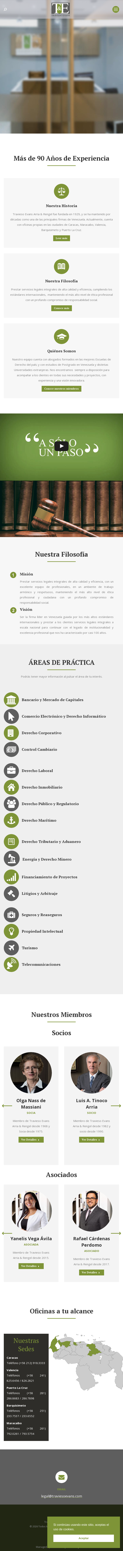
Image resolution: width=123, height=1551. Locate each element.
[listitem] (80, 1342)
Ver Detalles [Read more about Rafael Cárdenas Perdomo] (91, 1272)
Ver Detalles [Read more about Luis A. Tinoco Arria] (91, 1139)
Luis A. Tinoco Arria (91, 1103)
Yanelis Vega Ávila (31, 1238)
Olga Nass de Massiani (31, 1103)
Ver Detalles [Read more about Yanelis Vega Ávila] (30, 1266)
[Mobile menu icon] (115, 9)
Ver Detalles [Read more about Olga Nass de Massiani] (30, 1139)
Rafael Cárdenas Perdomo (91, 1241)
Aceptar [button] (84, 1538)
